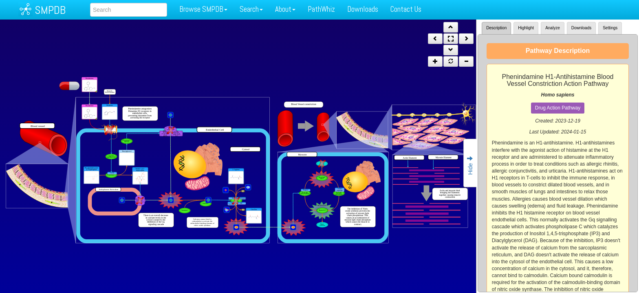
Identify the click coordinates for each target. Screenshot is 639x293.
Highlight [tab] (526, 28)
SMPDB (50, 10)
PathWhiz (321, 9)
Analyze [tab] (552, 28)
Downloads (362, 9)
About (285, 9)
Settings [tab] (610, 28)
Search (251, 9)
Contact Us (405, 9)
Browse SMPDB (203, 9)
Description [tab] (496, 28)
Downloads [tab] (581, 28)
